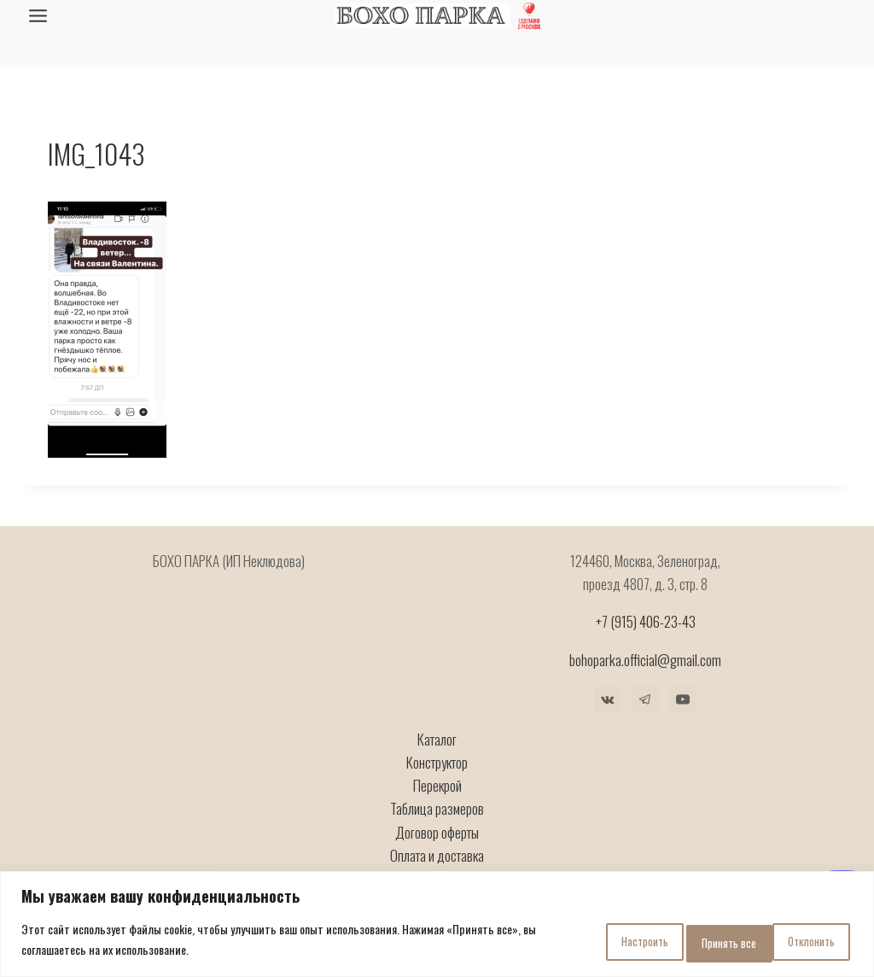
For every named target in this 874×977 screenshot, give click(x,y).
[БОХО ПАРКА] (422, 15)
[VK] (607, 665)
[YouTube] (682, 665)
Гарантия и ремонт (437, 844)
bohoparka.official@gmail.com (645, 625)
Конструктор (437, 729)
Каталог (437, 705)
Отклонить (685, 942)
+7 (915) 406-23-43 (646, 588)
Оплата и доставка (437, 821)
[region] (437, 926)
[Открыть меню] (38, 15)
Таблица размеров (437, 775)
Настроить (577, 942)
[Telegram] (645, 665)
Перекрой (437, 752)
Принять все (798, 942)
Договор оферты (437, 798)
